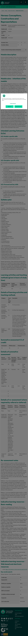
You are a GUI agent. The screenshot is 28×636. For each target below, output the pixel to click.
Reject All (9, 106)
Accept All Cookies (18, 106)
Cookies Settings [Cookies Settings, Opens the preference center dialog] (13, 103)
